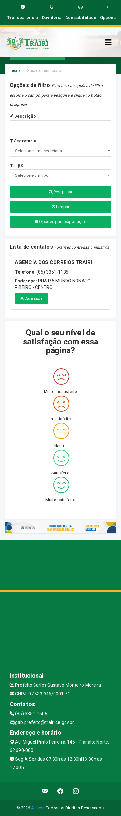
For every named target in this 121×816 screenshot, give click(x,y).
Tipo (16, 165)
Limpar (60, 206)
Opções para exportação (60, 221)
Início (15, 70)
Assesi (37, 807)
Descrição (23, 116)
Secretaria (23, 140)
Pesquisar (60, 191)
